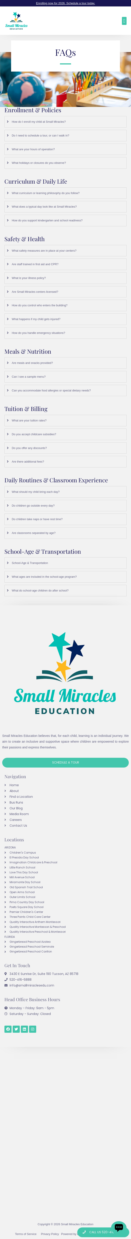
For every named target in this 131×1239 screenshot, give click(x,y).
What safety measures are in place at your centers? (44, 250)
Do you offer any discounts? (29, 448)
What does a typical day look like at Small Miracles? (44, 206)
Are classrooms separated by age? (34, 533)
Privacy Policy (50, 1234)
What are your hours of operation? (33, 149)
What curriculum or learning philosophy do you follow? (45, 193)
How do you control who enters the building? (39, 305)
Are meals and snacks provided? (32, 363)
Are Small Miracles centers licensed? (35, 291)
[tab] (65, 121)
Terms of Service (26, 1234)
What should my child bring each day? (36, 491)
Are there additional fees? (28, 461)
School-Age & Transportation (30, 563)
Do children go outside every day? (33, 505)
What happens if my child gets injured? (36, 319)
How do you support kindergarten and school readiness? (47, 220)
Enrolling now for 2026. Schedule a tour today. (65, 3)
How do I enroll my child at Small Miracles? (39, 121)
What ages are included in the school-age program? (44, 576)
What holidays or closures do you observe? (39, 162)
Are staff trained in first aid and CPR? (35, 264)
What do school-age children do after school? (40, 590)
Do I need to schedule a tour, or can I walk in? (40, 135)
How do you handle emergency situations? (38, 333)
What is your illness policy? (29, 278)
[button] (124, 21)
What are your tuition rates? (29, 420)
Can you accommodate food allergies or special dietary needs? (51, 390)
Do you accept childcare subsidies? (34, 434)
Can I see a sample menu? (29, 376)
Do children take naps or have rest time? (37, 519)
